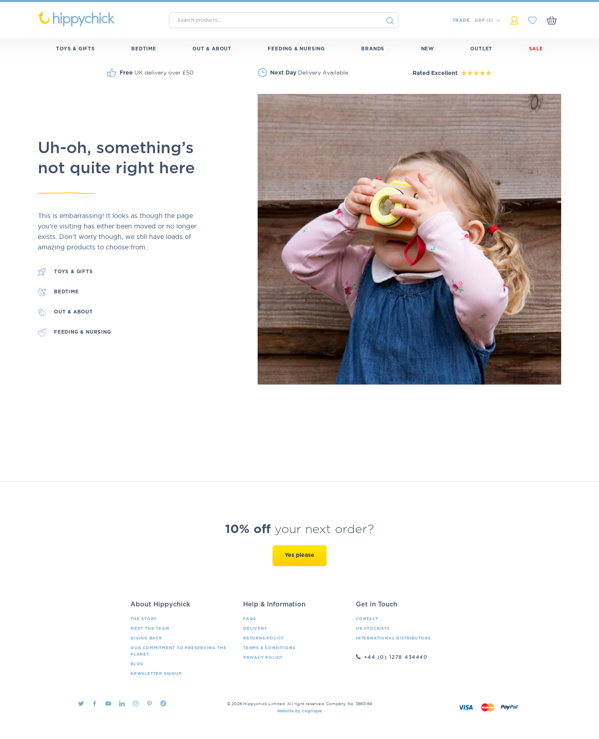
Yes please (299, 555)
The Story (143, 619)
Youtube (108, 703)
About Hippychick (160, 604)
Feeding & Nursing (296, 48)
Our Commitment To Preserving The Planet (178, 651)
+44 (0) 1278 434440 (396, 657)
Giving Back (146, 638)
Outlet (481, 48)
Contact (367, 619)
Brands (372, 48)
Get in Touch (376, 604)
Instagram (135, 703)
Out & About (211, 48)
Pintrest (149, 703)
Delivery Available (309, 72)
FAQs (249, 619)
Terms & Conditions (269, 648)
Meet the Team (149, 629)
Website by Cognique (299, 711)
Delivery (255, 629)
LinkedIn (122, 703)
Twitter (81, 703)
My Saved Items (532, 20)
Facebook (94, 703)
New (427, 48)
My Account (514, 20)
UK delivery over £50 (157, 72)
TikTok (163, 703)
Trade (460, 20)
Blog (137, 664)
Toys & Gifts (75, 48)
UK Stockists (373, 629)
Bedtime (143, 48)
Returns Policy (263, 638)
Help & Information (274, 604)
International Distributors (393, 638)
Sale (536, 48)
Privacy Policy (263, 658)
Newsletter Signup (156, 674)
